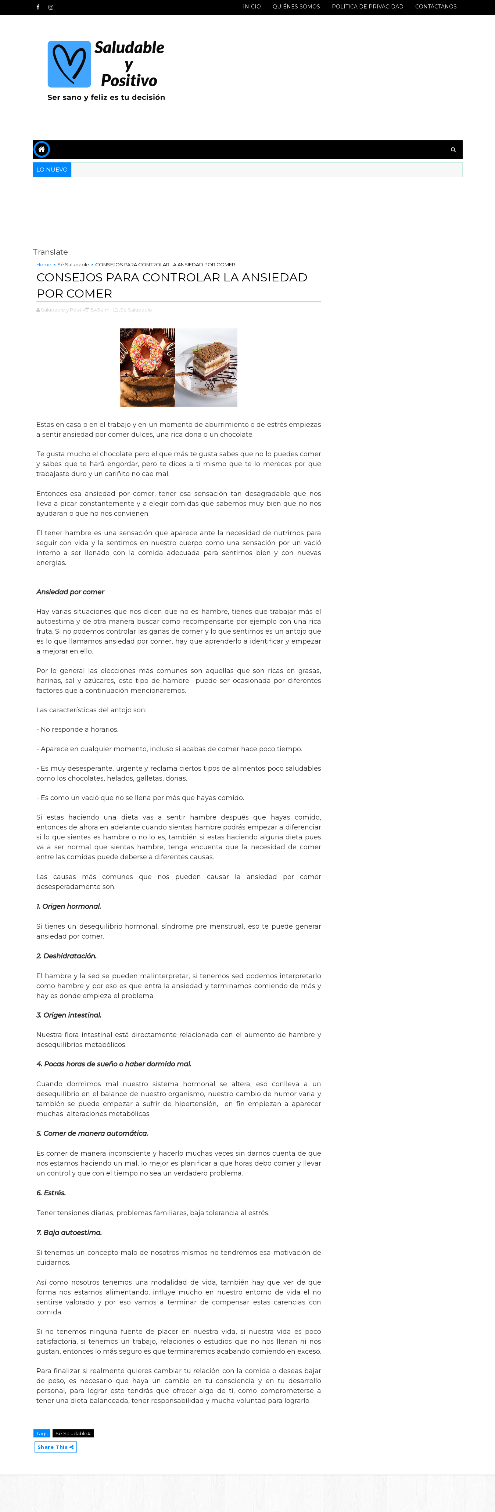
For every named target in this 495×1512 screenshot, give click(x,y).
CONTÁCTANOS (436, 6)
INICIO (252, 6)
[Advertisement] (328, 77)
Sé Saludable (73, 264)
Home (43, 264)
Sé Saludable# (73, 1433)
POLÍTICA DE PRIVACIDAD (367, 6)
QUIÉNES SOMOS (296, 6)
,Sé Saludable (135, 310)
